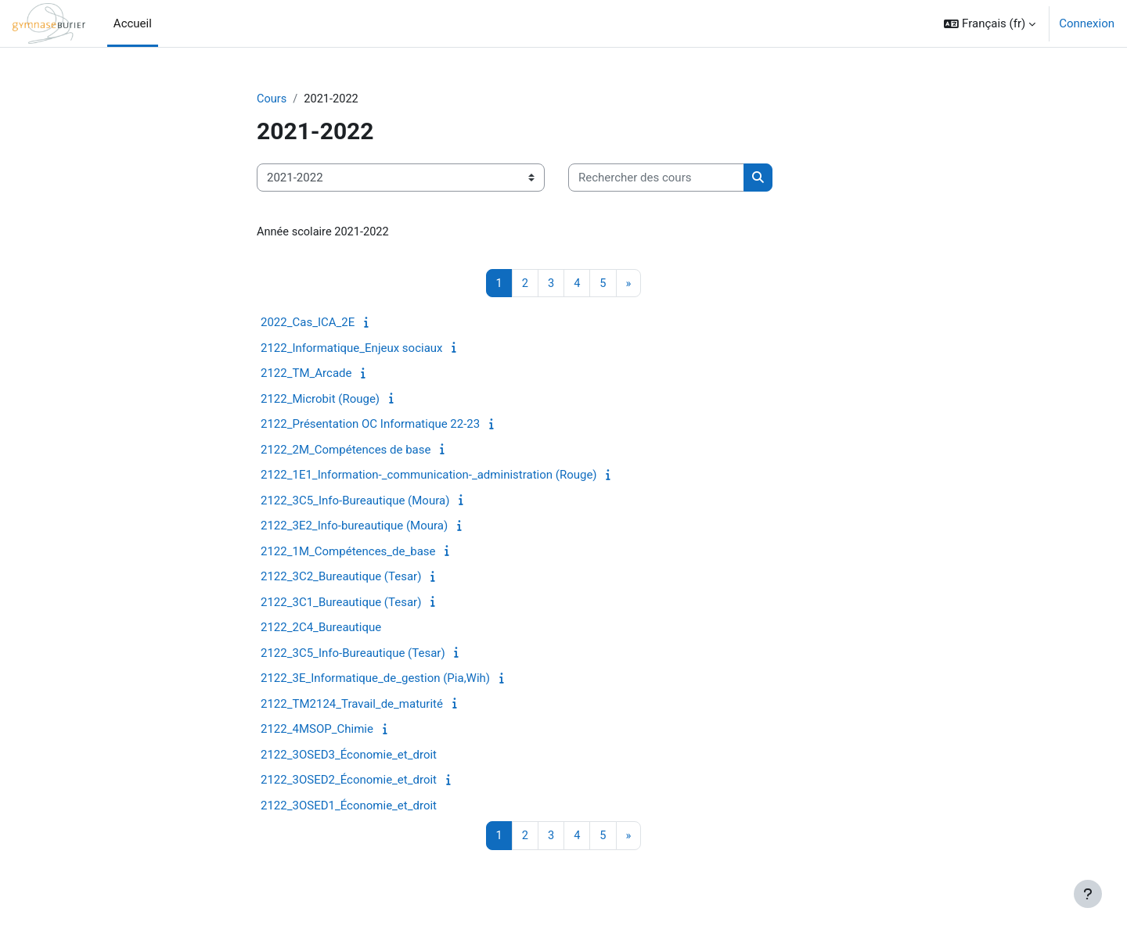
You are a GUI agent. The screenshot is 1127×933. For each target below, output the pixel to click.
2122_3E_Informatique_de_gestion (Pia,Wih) (375, 680)
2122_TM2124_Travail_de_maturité (352, 705)
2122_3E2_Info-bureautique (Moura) (354, 527)
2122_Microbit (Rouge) (320, 400)
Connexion (1086, 23)
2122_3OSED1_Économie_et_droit (349, 807)
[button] (990, 23)
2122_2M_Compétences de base (345, 451)
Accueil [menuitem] (132, 23)
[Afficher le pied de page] (1088, 894)
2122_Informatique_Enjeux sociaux (352, 350)
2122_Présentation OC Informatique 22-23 (370, 425)
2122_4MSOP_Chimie (317, 730)
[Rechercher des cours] (656, 178)
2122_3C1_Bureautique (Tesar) (341, 604)
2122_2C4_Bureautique (321, 629)
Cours (272, 99)
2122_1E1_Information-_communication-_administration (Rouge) (429, 476)
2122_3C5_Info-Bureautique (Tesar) (353, 655)
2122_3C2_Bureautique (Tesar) (341, 578)
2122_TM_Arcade (306, 375)
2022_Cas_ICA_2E (308, 324)
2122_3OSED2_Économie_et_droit (349, 781)
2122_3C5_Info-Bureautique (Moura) (355, 502)
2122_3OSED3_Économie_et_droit (349, 756)
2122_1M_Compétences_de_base (348, 553)
